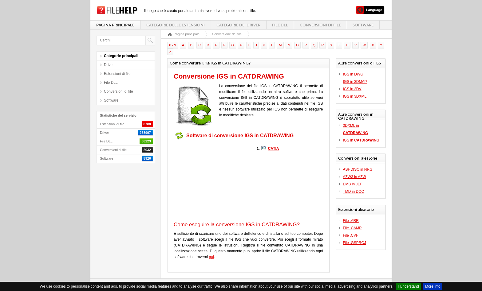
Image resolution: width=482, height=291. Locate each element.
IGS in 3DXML (355, 96)
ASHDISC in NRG (358, 169)
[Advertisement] (212, 180)
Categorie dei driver (238, 25)
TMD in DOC (353, 191)
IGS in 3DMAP (355, 82)
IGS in (361, 140)
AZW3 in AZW (354, 177)
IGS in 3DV (352, 89)
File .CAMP (352, 228)
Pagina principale (115, 25)
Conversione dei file (227, 34)
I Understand (408, 286)
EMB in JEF (352, 184)
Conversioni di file (320, 25)
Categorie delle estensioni (175, 25)
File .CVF (350, 235)
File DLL (280, 25)
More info (433, 286)
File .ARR (351, 221)
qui (211, 257)
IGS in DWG (353, 74)
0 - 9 (172, 45)
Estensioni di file (117, 74)
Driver (109, 65)
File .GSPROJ (354, 243)
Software (363, 25)
